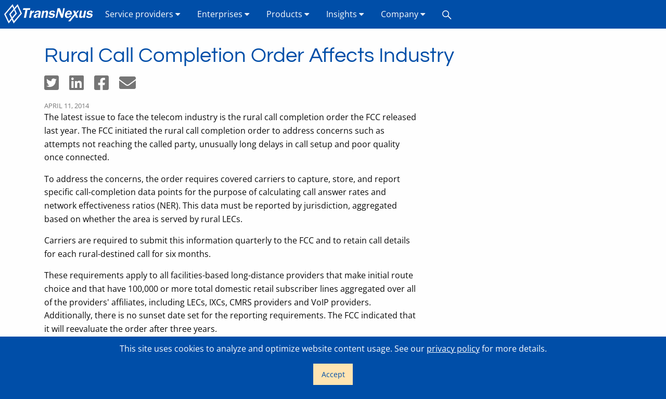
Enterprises (223, 14)
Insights (345, 14)
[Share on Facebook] (106, 86)
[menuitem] (50, 14)
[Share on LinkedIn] (81, 86)
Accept (333, 374)
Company (403, 14)
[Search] (447, 14)
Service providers (143, 14)
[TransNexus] (50, 14)
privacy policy (453, 348)
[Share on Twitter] (56, 86)
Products (288, 14)
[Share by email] (131, 86)
